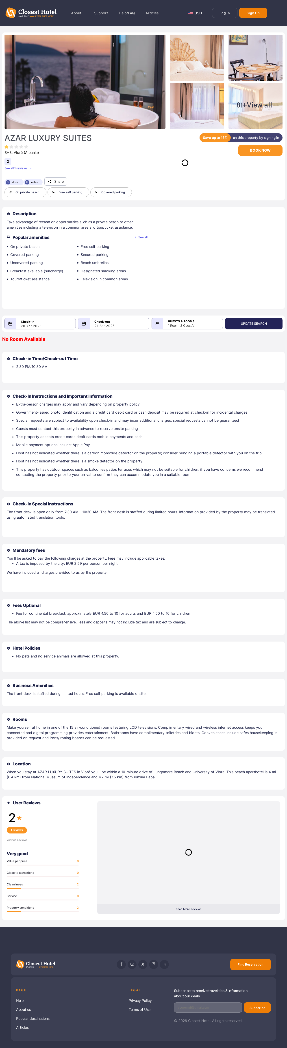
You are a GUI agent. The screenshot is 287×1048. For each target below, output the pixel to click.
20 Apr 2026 (31, 326)
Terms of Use (139, 1009)
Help (20, 1000)
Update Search (259, 323)
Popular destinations (33, 1018)
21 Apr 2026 (108, 326)
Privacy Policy (140, 1000)
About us (23, 1009)
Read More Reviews (188, 909)
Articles (22, 1027)
